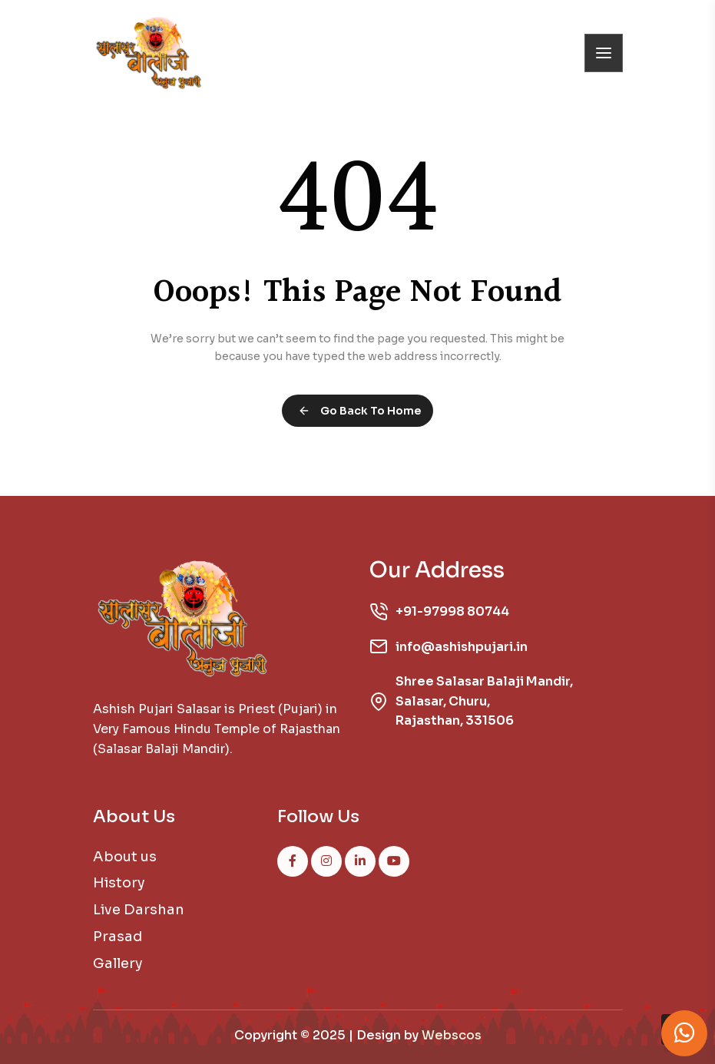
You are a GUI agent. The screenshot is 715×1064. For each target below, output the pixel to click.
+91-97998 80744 (452, 611)
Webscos (452, 1035)
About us (125, 856)
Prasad (117, 936)
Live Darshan (138, 909)
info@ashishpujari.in (462, 647)
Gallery (118, 963)
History (119, 882)
